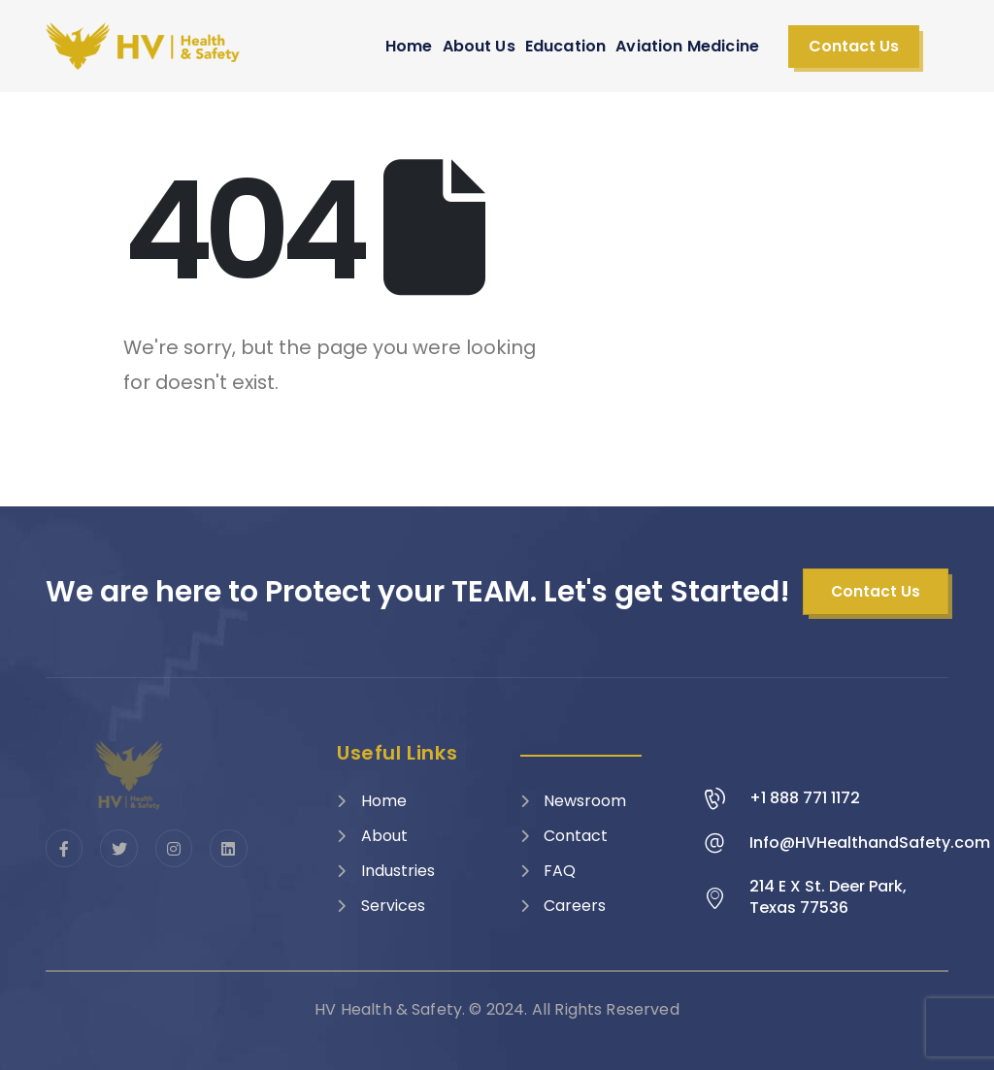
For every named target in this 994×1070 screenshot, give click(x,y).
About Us (479, 46)
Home (409, 46)
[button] (853, 46)
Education (565, 46)
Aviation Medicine (687, 46)
